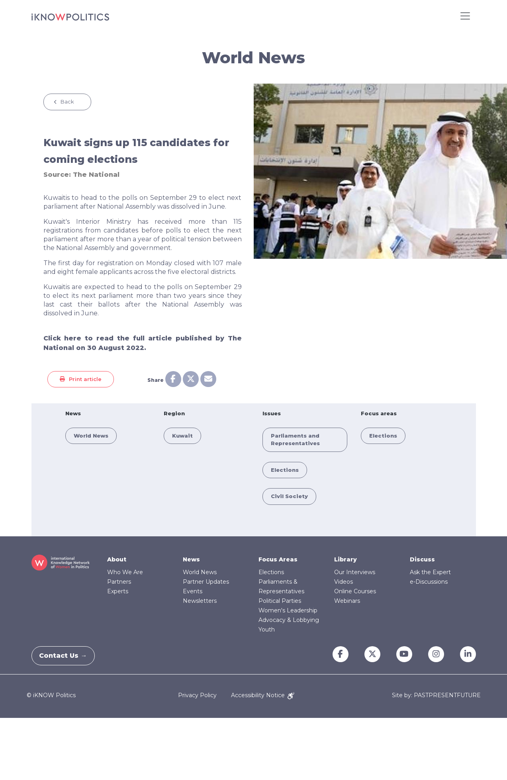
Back (67, 101)
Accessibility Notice (262, 695)
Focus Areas (278, 559)
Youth (266, 629)
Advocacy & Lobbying (288, 620)
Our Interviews (354, 572)
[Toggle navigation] (465, 15)
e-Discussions (429, 581)
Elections (285, 470)
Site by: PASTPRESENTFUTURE (436, 695)
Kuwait (182, 435)
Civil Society (289, 496)
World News (91, 435)
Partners (119, 581)
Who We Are (125, 572)
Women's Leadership (287, 610)
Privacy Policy (197, 695)
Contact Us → (68, 655)
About (116, 559)
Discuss (422, 559)
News (191, 559)
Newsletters (200, 600)
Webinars (347, 600)
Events (192, 591)
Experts (117, 591)
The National (96, 174)
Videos (343, 581)
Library (345, 559)
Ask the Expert (430, 572)
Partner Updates (206, 581)
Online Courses (355, 591)
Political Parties (279, 600)
